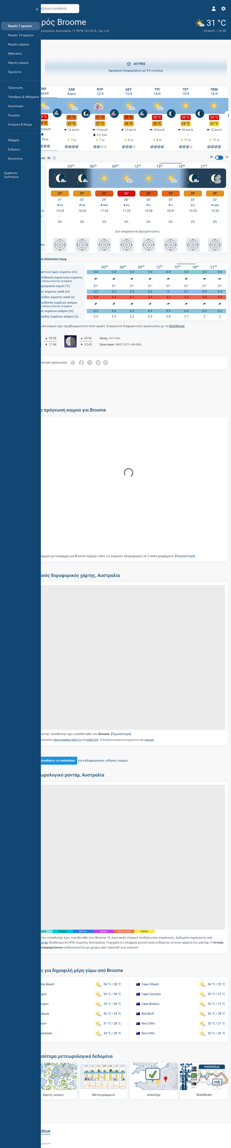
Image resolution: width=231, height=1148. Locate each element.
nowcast (165, 723)
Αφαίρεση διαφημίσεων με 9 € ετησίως (136, 66)
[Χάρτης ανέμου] (67, 1050)
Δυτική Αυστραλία (57, 31)
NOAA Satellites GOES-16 (83, 723)
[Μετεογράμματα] (113, 1050)
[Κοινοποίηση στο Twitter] (106, 359)
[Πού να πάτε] (159, 1050)
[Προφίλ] (212, 8)
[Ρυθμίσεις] (222, 8)
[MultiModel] (205, 1050)
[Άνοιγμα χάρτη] (90, 8)
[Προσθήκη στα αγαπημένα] (108, 22)
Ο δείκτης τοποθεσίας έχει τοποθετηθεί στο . (99, 718)
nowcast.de (62, 913)
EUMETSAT (108, 723)
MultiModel (193, 323)
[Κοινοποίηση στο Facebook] (97, 359)
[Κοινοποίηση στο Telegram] (114, 359)
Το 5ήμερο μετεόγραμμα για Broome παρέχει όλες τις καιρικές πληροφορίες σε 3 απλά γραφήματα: (131, 553)
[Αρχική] (16, 9)
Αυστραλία (79, 31)
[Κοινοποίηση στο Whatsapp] (89, 359)
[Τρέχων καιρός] (206, 24)
